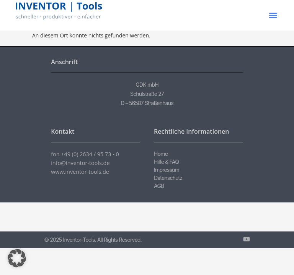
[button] (273, 15)
